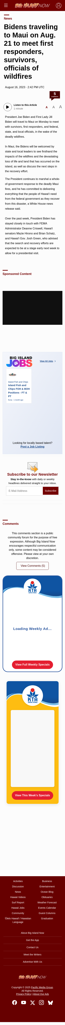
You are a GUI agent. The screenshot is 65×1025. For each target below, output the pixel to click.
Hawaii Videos (17, 897)
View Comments (33, 565)
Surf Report (18, 902)
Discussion (18, 886)
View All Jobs (48, 361)
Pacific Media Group (42, 987)
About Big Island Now (32, 933)
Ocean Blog (47, 891)
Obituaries (47, 897)
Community (18, 913)
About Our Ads (41, 994)
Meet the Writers (32, 954)
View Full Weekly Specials (32, 664)
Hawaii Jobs (17, 907)
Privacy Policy (23, 994)
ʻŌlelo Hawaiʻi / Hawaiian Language (18, 920)
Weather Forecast (47, 902)
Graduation (47, 918)
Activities (18, 881)
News (8, 18)
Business (47, 881)
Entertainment (47, 886)
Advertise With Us (32, 961)
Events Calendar (47, 907)
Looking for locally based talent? (32, 444)
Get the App (32, 940)
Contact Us (32, 947)
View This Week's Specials (32, 795)
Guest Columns (47, 913)
